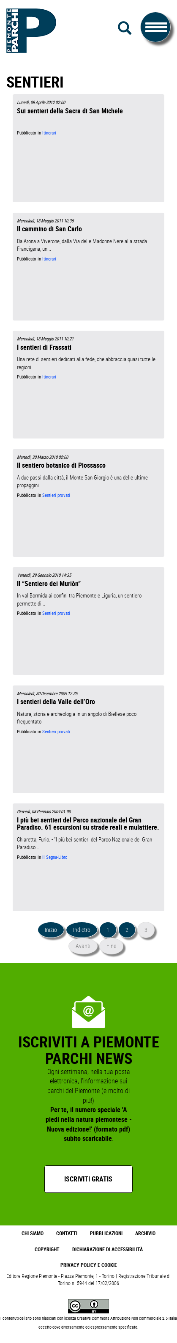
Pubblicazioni (106, 1233)
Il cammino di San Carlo (49, 228)
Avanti (83, 946)
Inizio (51, 930)
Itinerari (49, 133)
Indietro (81, 930)
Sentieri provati (56, 495)
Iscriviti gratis (88, 1179)
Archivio (145, 1233)
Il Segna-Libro (55, 857)
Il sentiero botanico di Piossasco (61, 465)
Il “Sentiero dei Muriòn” (49, 583)
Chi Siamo (33, 1233)
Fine (111, 946)
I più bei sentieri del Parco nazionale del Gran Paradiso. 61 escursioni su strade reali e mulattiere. (88, 823)
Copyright (47, 1249)
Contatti (66, 1233)
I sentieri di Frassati (44, 347)
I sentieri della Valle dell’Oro (56, 701)
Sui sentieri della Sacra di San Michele (70, 110)
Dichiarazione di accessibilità (107, 1249)
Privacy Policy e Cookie (88, 1265)
